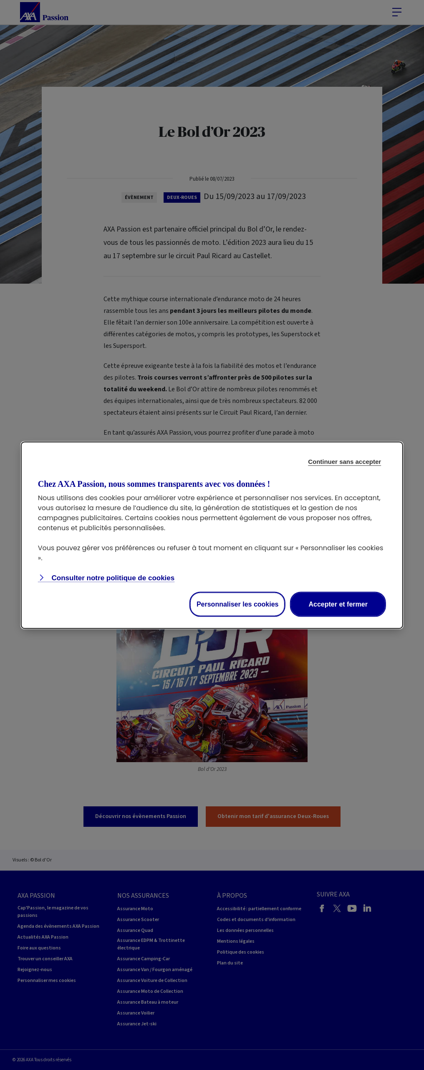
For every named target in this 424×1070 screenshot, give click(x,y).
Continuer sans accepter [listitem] (344, 461)
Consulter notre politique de (112, 578)
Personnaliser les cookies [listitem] (238, 603)
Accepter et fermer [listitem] (337, 603)
